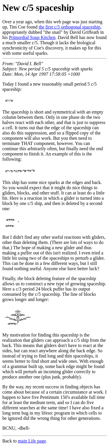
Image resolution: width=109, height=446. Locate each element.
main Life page (32, 440)
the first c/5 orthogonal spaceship (69, 26)
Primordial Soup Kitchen (32, 37)
